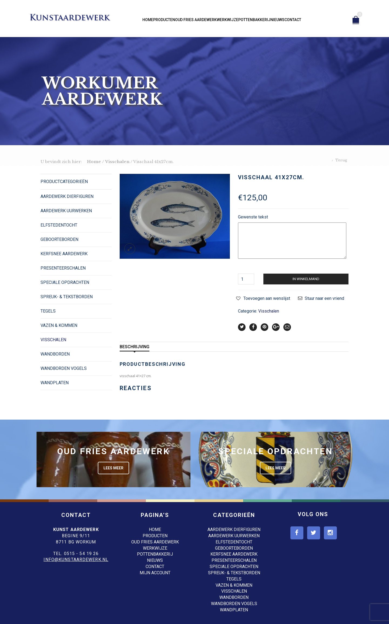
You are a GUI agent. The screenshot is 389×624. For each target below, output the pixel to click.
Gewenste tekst (253, 217)
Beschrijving (134, 347)
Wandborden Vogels (64, 368)
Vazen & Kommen (59, 325)
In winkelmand (306, 279)
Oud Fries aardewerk (196, 20)
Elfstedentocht (59, 225)
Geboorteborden (59, 239)
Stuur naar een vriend (324, 298)
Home (147, 20)
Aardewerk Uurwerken (66, 210)
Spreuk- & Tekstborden (67, 296)
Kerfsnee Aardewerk (64, 253)
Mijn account (155, 572)
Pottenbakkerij (254, 20)
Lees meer (113, 468)
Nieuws (277, 20)
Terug (341, 160)
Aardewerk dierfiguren (67, 196)
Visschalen (117, 161)
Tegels (48, 311)
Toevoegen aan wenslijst (266, 298)
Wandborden (55, 354)
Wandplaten (55, 382)
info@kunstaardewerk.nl (75, 559)
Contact (292, 20)
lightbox (129, 248)
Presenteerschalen (63, 268)
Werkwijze (227, 20)
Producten (164, 20)
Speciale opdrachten (65, 282)
